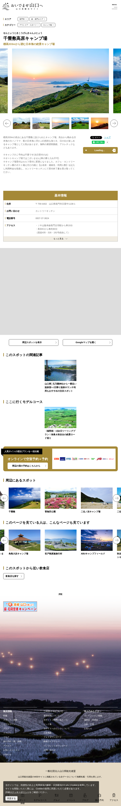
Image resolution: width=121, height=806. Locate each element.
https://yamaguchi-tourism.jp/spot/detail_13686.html (61, 500)
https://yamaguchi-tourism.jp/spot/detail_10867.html (24, 542)
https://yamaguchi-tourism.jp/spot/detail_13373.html (24, 500)
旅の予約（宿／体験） (13, 741)
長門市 (22, 19)
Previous (7, 123)
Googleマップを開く (86, 342)
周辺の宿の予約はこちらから (26, 466)
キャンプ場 (47, 25)
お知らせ (7, 754)
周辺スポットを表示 (32, 342)
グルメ (6, 729)
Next (114, 123)
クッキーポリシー (20, 792)
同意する (11, 798)
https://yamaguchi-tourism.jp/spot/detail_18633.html (97, 542)
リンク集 (48, 724)
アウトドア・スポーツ (28, 25)
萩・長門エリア (37, 19)
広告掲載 (48, 733)
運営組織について (52, 716)
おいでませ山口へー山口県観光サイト (20, 4)
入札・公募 (89, 724)
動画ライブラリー (52, 741)
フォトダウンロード (53, 737)
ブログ (6, 737)
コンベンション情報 (93, 716)
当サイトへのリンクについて (57, 729)
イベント (7, 733)
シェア (107, 137)
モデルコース (9, 724)
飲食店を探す (12, 576)
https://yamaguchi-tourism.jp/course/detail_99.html (60, 423)
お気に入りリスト (11, 750)
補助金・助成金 (91, 720)
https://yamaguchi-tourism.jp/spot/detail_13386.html (97, 500)
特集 (5, 716)
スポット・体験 (10, 720)
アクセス (7, 746)
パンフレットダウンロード (56, 746)
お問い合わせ (50, 750)
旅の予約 (99, 800)
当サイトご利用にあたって (56, 720)
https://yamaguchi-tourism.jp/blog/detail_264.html (60, 376)
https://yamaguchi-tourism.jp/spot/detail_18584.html (61, 542)
